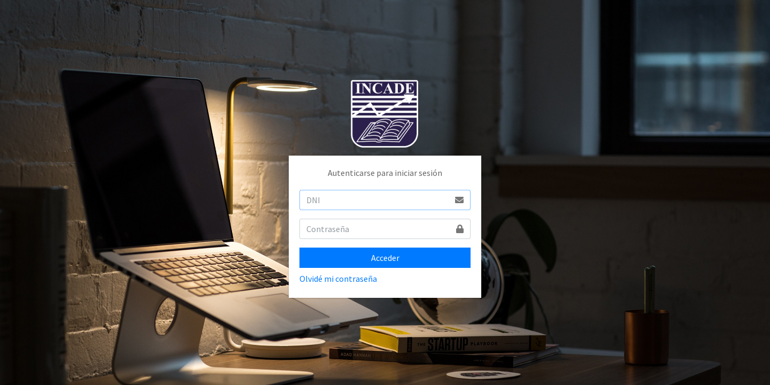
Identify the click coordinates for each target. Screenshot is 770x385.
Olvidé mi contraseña (338, 278)
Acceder (385, 257)
